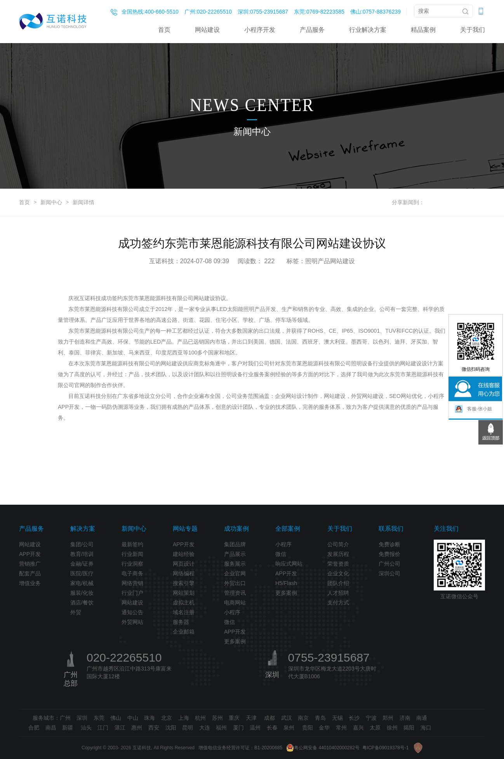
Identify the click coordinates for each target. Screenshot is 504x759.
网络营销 (132, 583)
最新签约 (132, 544)
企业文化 (338, 573)
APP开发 (30, 554)
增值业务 (30, 583)
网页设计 (184, 564)
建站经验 (184, 554)
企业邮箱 (184, 632)
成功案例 (236, 528)
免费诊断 (389, 544)
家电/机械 (82, 583)
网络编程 (184, 573)
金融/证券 (82, 564)
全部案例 (287, 528)
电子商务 (132, 573)
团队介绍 (338, 583)
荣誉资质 (338, 564)
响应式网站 (288, 564)
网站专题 (185, 528)
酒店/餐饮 (82, 602)
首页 (164, 29)
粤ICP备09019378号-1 (385, 747)
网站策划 (184, 593)
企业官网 (235, 573)
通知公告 (132, 612)
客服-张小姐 (473, 409)
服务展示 (235, 564)
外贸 (75, 612)
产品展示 (235, 554)
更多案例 (235, 641)
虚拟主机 (184, 602)
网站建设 (207, 29)
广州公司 (389, 564)
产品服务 (312, 29)
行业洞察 (132, 564)
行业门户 (132, 593)
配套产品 (30, 573)
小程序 (232, 612)
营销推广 (30, 564)
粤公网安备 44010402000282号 (323, 748)
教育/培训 (82, 554)
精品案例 (423, 29)
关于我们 (472, 29)
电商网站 (235, 602)
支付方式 (338, 602)
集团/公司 (82, 544)
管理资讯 (235, 593)
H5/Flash (286, 583)
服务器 (181, 622)
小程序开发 (259, 29)
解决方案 (82, 528)
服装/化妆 (82, 593)
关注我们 (446, 528)
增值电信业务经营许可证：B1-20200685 (240, 747)
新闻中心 (51, 202)
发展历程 (338, 554)
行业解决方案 (367, 29)
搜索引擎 (184, 583)
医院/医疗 (82, 573)
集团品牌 (235, 544)
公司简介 (338, 544)
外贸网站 (132, 622)
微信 (229, 622)
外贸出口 (235, 583)
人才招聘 (338, 593)
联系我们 (391, 528)
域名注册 (184, 612)
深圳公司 (389, 573)
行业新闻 (132, 554)
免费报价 (389, 554)
